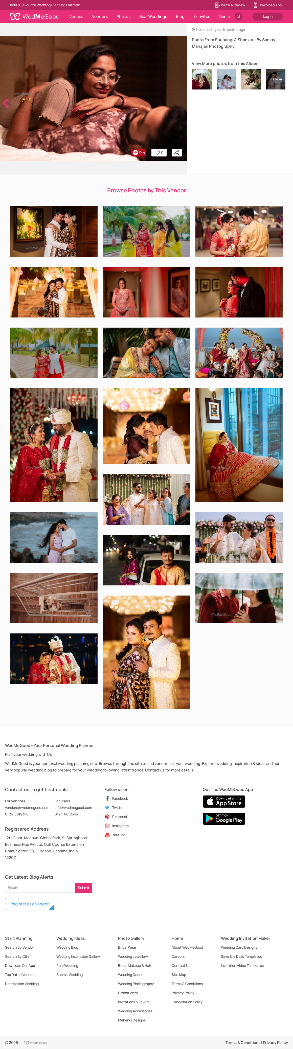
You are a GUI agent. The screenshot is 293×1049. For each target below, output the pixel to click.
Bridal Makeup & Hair (134, 965)
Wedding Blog (67, 947)
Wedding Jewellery (133, 956)
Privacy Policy (183, 992)
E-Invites (201, 16)
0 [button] (159, 152)
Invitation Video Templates (242, 965)
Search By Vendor (19, 947)
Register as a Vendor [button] (29, 904)
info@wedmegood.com (73, 807)
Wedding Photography (136, 983)
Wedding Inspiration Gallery (78, 956)
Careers (178, 956)
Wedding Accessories (135, 1011)
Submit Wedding (69, 974)
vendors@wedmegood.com (27, 807)
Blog (180, 16)
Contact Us (181, 965)
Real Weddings (153, 16)
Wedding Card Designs (239, 947)
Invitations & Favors (133, 1001)
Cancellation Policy (187, 1001)
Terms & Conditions (187, 983)
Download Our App (20, 965)
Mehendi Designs (132, 1020)
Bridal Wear (127, 947)
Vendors (100, 16)
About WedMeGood (187, 947)
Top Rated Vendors (20, 974)
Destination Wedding (22, 983)
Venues (76, 16)
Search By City (17, 956)
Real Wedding (67, 965)
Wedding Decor (130, 974)
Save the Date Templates (241, 956)
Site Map (179, 974)
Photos (123, 16)
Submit (83, 887)
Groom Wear (128, 992)
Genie (224, 16)
